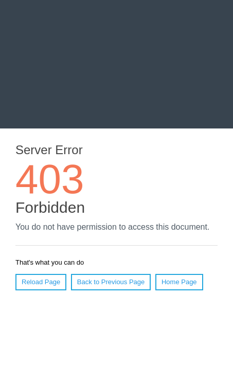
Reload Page (41, 282)
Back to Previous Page (111, 282)
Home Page (179, 282)
